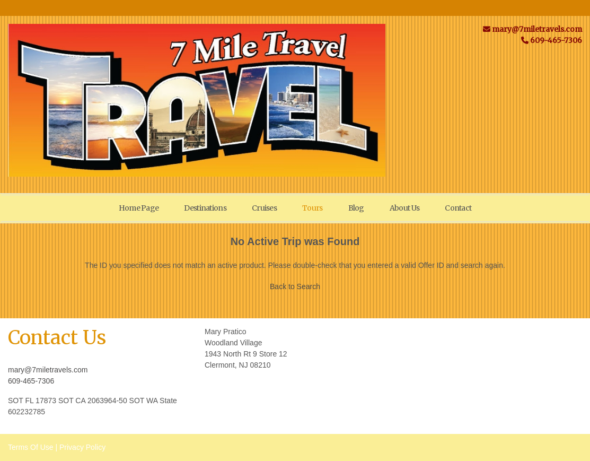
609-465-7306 (31, 381)
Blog (356, 208)
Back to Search (295, 286)
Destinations (205, 208)
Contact (458, 208)
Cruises (264, 208)
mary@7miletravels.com (47, 370)
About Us (404, 208)
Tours (312, 208)
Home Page (139, 208)
